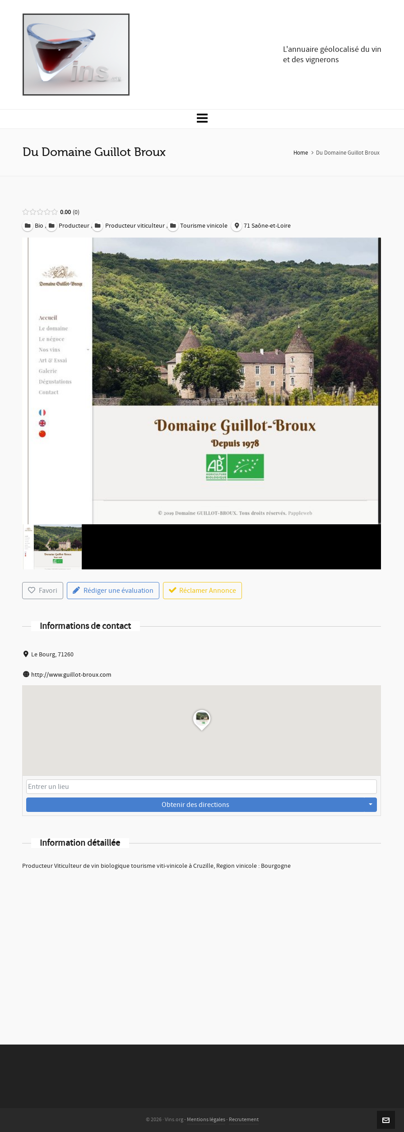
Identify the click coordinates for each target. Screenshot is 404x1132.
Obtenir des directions (195, 804)
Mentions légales (206, 1119)
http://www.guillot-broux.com (71, 675)
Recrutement (244, 1119)
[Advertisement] (201, 945)
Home (300, 152)
